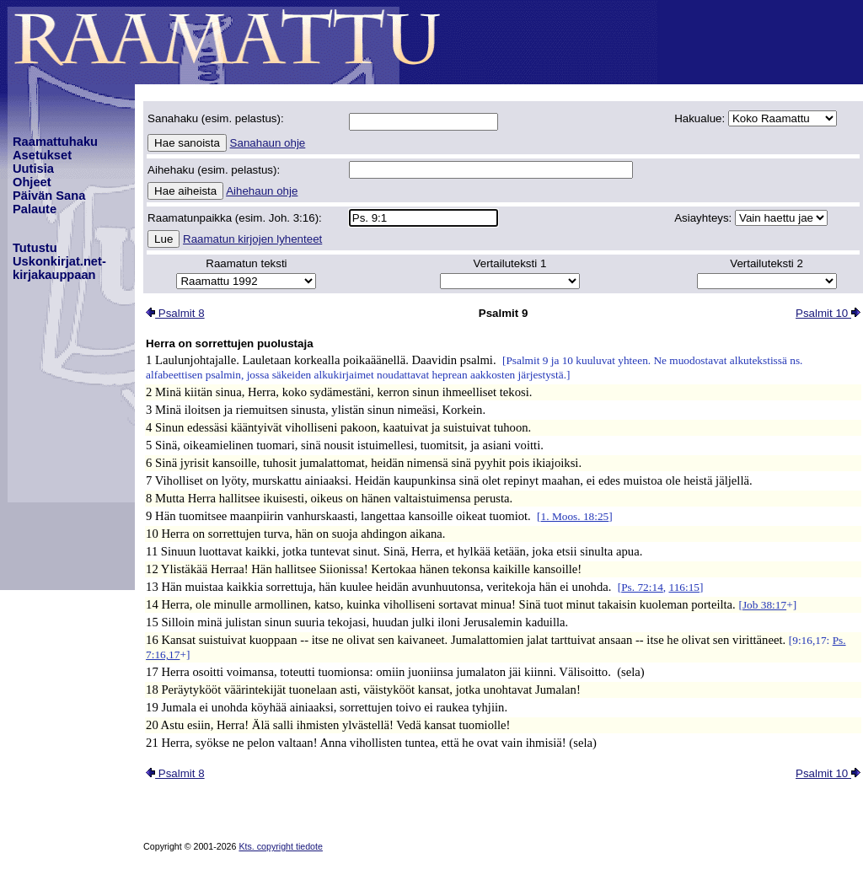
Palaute (34, 209)
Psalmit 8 (175, 313)
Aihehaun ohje (261, 191)
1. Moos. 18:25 (575, 516)
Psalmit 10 (828, 313)
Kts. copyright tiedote (281, 846)
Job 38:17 (764, 604)
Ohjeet (32, 182)
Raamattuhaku (55, 141)
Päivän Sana (49, 195)
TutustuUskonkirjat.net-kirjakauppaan (59, 261)
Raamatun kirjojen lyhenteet (252, 239)
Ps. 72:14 (642, 587)
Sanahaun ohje (268, 143)
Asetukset (42, 155)
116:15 (684, 587)
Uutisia (33, 168)
